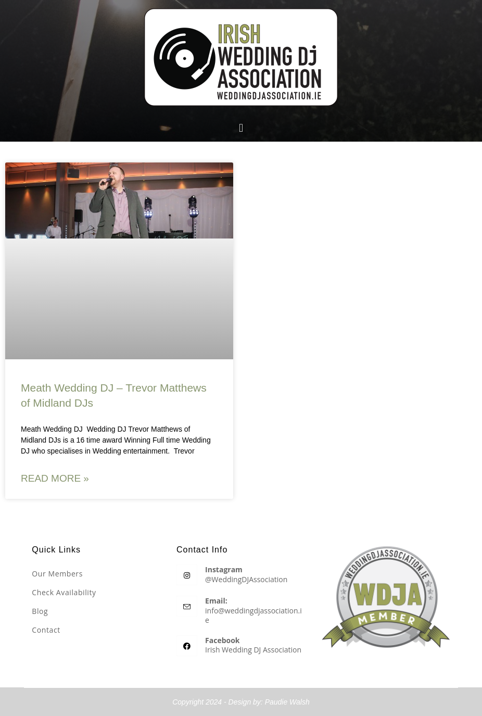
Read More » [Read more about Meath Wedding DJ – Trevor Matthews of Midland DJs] (55, 478)
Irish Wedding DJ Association (253, 650)
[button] (241, 127)
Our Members (57, 574)
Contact (46, 630)
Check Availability (64, 592)
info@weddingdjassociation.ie (253, 615)
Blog (40, 611)
